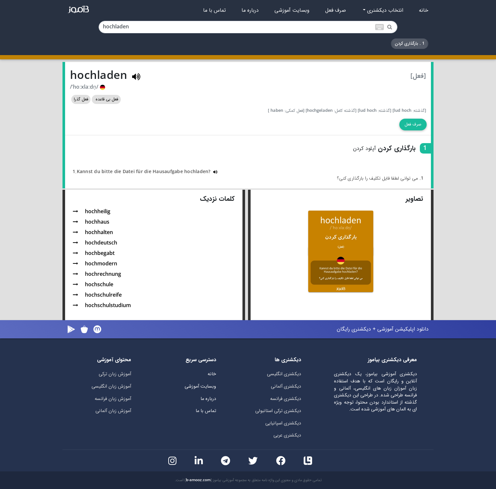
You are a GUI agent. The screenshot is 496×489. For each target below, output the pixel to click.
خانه (423, 10)
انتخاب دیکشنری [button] (384, 10)
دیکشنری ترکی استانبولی (278, 411)
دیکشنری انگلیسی (284, 374)
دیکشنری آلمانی (286, 386)
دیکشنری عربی (287, 435)
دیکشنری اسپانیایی (283, 423)
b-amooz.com (198, 480)
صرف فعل (335, 10)
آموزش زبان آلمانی (113, 411)
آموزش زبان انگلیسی (111, 386)
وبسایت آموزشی (292, 10)
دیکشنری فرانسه (285, 399)
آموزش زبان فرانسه (113, 399)
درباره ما (250, 10)
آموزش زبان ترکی (115, 374)
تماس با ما (214, 10)
